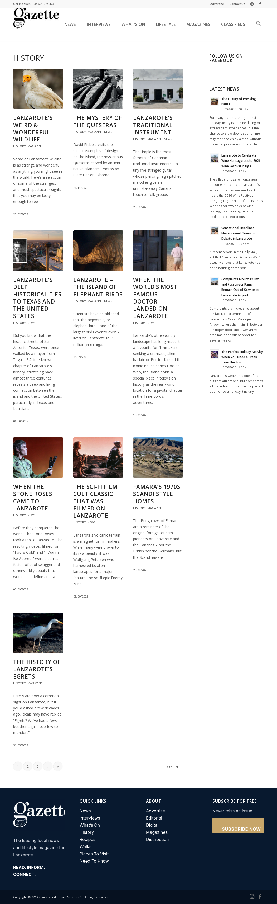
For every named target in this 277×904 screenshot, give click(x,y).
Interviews (90, 818)
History (19, 146)
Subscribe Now (241, 829)
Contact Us (237, 4)
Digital (152, 825)
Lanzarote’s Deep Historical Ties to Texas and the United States (37, 297)
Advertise (217, 4)
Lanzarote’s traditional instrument (153, 125)
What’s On (90, 825)
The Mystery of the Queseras (97, 121)
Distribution (157, 839)
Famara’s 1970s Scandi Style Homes (156, 494)
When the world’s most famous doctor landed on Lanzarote (155, 297)
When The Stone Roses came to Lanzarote (32, 497)
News (108, 132)
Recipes (87, 839)
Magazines (157, 832)
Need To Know (94, 861)
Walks (85, 846)
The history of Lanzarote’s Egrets (37, 669)
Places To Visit (94, 853)
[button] (256, 24)
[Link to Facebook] (260, 4)
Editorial (154, 818)
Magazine (34, 146)
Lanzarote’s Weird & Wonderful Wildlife (33, 128)
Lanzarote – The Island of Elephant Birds (98, 287)
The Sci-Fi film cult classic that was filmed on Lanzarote (95, 501)
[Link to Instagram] (252, 4)
